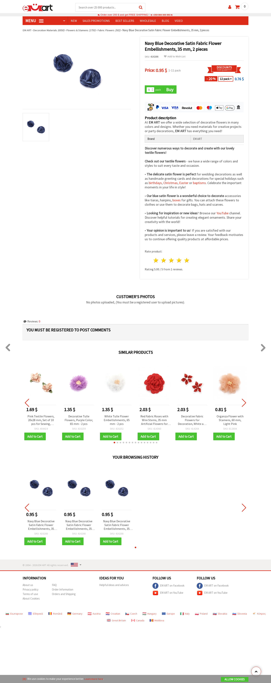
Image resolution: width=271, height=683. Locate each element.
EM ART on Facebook (168, 587)
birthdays (155, 183)
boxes (176, 201)
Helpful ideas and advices (114, 585)
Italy (185, 614)
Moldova (157, 621)
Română (55, 614)
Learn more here (94, 679)
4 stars (179, 261)
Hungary (149, 614)
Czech (131, 614)
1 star (156, 261)
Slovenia (239, 614)
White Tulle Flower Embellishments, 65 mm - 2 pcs (117, 420)
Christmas (170, 183)
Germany (74, 614)
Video (179, 21)
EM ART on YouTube (167, 594)
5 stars (187, 261)
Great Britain (116, 621)
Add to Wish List (174, 56)
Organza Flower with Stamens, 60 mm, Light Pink (230, 420)
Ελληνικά (35, 614)
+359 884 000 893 (161, 15)
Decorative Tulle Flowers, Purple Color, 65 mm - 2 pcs (79, 420)
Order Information (62, 590)
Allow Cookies (235, 679)
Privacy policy (30, 590)
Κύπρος (259, 614)
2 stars (164, 261)
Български (14, 614)
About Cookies (31, 599)
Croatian (113, 614)
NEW (74, 21)
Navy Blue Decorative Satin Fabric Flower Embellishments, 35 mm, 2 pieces (41, 526)
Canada (137, 621)
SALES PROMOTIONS (96, 21)
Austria (94, 614)
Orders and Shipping (64, 595)
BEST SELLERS (124, 21)
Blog (165, 21)
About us (28, 585)
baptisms (199, 183)
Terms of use (30, 595)
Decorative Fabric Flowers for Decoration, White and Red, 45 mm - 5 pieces (192, 421)
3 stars (171, 261)
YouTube (222, 213)
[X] (24, 679)
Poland (201, 614)
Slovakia (220, 614)
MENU (34, 20)
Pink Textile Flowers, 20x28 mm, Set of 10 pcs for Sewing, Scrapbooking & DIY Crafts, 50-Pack (40, 421)
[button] (114, 443)
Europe (168, 614)
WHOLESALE (148, 21)
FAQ (54, 585)
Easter (183, 183)
